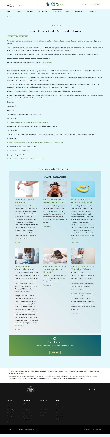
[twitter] (85, 4)
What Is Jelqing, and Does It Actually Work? (82, 202)
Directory (58, 415)
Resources (91, 11)
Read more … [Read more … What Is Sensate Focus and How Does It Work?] (47, 227)
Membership (10, 412)
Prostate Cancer (12, 36)
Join (57, 412)
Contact (9, 17)
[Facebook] (94, 392)
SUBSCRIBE (96, 4)
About (18, 11)
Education (10, 415)
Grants (9, 421)
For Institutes (43, 415)
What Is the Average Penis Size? (24, 202)
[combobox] (27, 5)
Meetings (9, 418)
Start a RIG (59, 409)
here (33, 98)
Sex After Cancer (23, 36)
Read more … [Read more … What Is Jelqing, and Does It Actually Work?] (75, 244)
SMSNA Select (44, 412)
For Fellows (43, 418)
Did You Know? (56, 11)
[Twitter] (90, 392)
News (68, 11)
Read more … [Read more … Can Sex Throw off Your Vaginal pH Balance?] (75, 315)
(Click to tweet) (47, 63)
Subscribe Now (28, 424)
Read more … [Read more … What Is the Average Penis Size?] (19, 244)
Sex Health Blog (42, 11)
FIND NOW (55, 354)
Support (58, 421)
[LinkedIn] (99, 392)
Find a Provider (79, 11)
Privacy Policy (97, 432)
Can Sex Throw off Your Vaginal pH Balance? (82, 270)
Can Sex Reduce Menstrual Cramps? (24, 270)
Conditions (30, 11)
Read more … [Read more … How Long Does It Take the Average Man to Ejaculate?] (47, 287)
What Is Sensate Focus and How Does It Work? (54, 202)
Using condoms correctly (42, 91)
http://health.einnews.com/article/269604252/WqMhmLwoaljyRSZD (27, 123)
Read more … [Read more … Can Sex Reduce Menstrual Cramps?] (19, 332)
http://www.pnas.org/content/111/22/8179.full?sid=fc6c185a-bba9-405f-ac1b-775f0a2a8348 (35, 143)
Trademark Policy (88, 432)
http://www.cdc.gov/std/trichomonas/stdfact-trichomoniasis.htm (26, 160)
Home (8, 11)
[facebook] (82, 4)
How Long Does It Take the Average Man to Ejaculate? (54, 271)
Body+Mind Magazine (77, 291)
